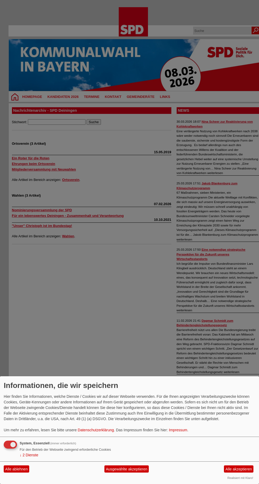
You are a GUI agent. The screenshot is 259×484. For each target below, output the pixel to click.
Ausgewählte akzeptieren (126, 469)
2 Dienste (29, 455)
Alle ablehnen (16, 469)
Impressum (178, 430)
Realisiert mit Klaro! (240, 477)
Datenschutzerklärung (96, 430)
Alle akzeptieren (239, 469)
